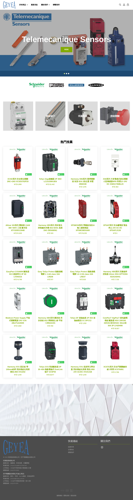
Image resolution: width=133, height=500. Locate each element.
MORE (66, 49)
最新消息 (34, 5)
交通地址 (71, 450)
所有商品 (23, 5)
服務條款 (59, 496)
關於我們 (45, 5)
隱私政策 (66, 496)
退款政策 (73, 496)
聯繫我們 (56, 5)
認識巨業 (71, 447)
